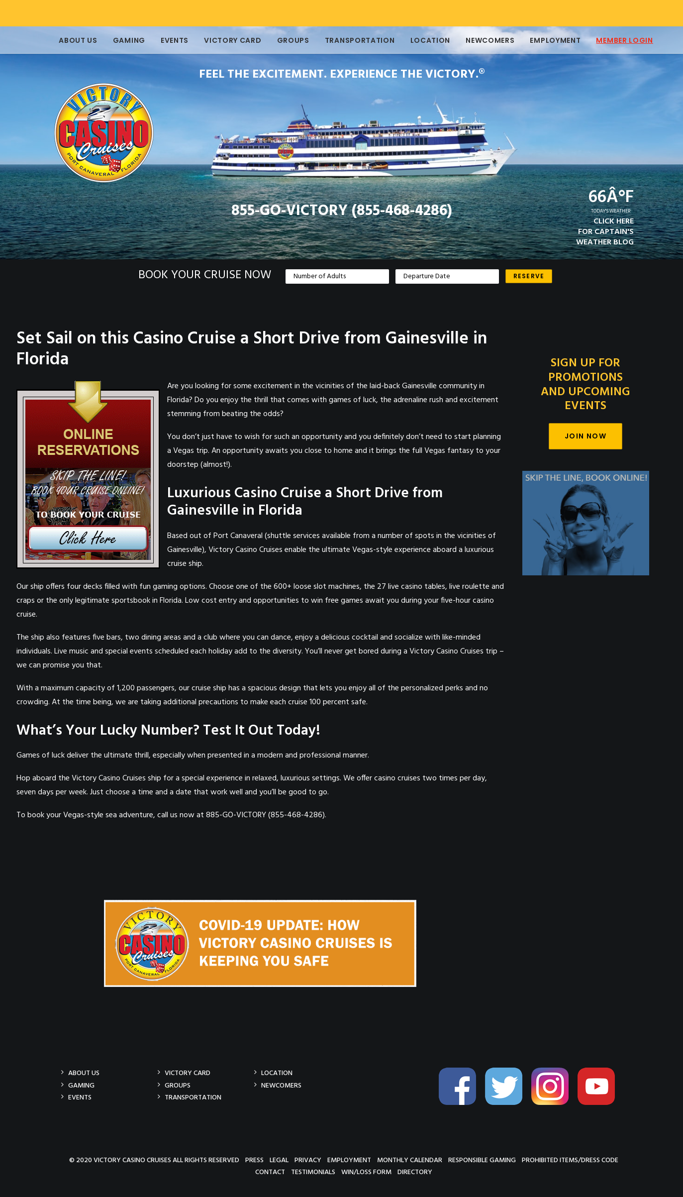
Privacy (307, 1160)
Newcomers (484, 40)
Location (425, 40)
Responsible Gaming (482, 1160)
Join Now (585, 436)
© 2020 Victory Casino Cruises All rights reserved (154, 1160)
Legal (279, 1160)
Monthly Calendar (409, 1160)
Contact (270, 1172)
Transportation (354, 40)
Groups (288, 40)
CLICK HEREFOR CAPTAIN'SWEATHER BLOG (605, 232)
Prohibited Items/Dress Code (570, 1160)
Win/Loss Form (366, 1172)
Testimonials (313, 1172)
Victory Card (227, 40)
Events (169, 40)
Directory (414, 1172)
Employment (549, 40)
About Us (72, 40)
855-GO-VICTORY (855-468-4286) (341, 211)
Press (254, 1160)
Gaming (123, 40)
